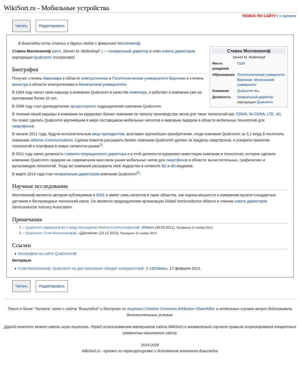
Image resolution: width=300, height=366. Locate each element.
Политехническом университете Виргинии (149, 78)
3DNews (147, 227)
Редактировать (52, 26)
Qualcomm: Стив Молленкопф (49, 233)
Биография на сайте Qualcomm (45, 253)
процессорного (83, 106)
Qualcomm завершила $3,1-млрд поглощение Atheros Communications (81, 227)
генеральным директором (76, 174)
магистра (20, 84)
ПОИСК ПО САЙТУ (259, 16)
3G (163, 166)
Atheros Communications (52, 140)
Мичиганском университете (102, 84)
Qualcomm (245, 91)
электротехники (94, 78)
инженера (138, 92)
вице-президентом (108, 134)
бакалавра (52, 78)
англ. (57, 51)
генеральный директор (255, 97)
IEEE (100, 195)
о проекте (287, 16)
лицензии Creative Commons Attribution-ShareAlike (170, 309)
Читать (21, 26)
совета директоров (178, 51)
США (241, 63)
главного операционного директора (95, 154)
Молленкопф (128, 43)
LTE (270, 114)
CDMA (241, 114)
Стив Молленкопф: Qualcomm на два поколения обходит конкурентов (79, 268)
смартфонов (23, 126)
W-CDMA (257, 114)
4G (278, 114)
